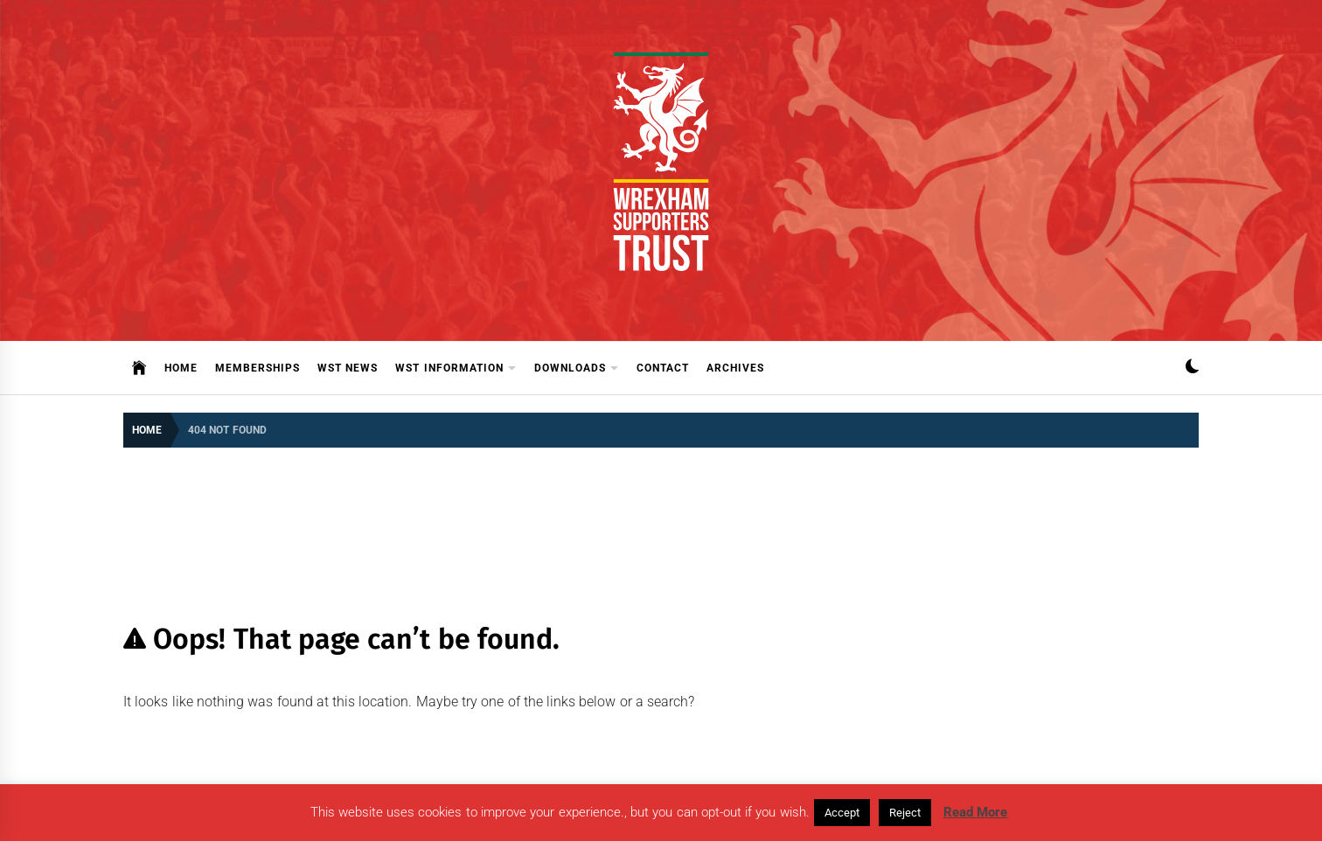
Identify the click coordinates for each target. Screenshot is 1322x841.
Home (181, 368)
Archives (735, 368)
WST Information (455, 368)
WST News (347, 368)
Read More (975, 812)
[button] (1192, 368)
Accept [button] (842, 812)
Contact (663, 368)
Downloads (576, 368)
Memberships (257, 368)
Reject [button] (905, 812)
